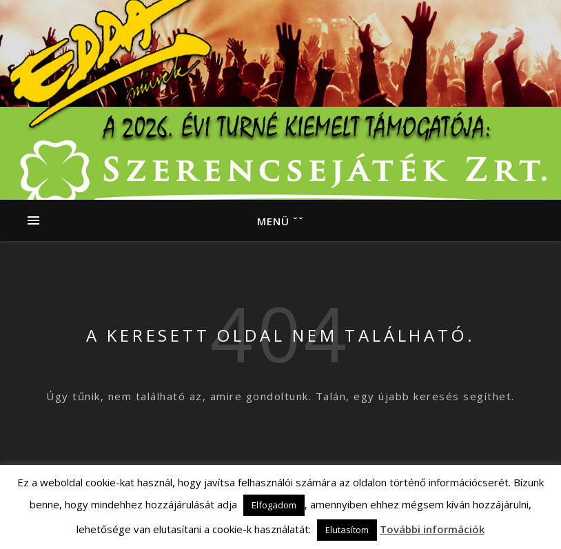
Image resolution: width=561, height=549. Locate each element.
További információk (432, 529)
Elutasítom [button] (347, 530)
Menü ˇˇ (280, 221)
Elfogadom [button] (274, 505)
